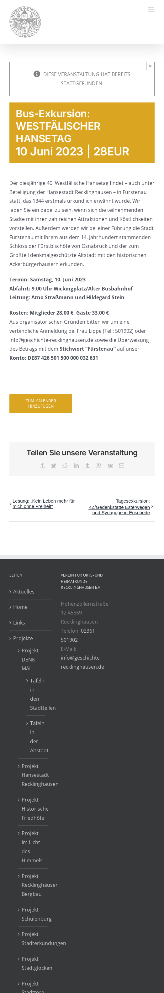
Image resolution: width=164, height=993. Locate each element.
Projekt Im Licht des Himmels (32, 847)
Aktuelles (23, 591)
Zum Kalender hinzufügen (40, 403)
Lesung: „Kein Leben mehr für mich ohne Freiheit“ (44, 503)
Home (20, 607)
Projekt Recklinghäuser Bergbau (33, 885)
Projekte (23, 638)
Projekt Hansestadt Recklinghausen (33, 775)
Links (19, 622)
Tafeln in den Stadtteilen (36, 694)
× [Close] (150, 66)
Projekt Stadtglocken (33, 963)
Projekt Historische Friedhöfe (33, 808)
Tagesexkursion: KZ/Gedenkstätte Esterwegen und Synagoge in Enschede (119, 506)
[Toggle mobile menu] (151, 9)
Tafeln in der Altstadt (36, 737)
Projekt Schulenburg (33, 914)
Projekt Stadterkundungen (33, 939)
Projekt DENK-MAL (30, 659)
